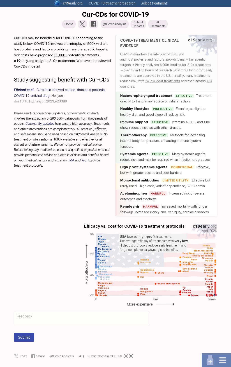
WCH (85, 161)
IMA (71, 161)
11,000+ (60, 56)
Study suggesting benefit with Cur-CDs (61, 81)
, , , (59, 96)
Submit (24, 338)
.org (73, 3)
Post (23, 357)
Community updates (39, 125)
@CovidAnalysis (61, 357)
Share (40, 357)
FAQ (80, 357)
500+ (174, 55)
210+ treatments (199, 66)
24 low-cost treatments (162, 82)
